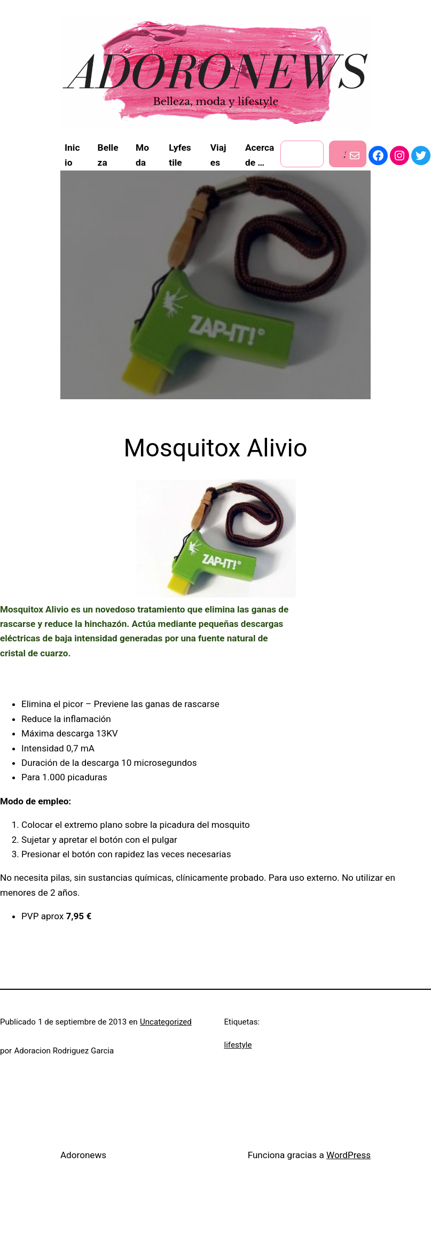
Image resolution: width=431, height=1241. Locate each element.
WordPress (348, 1155)
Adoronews (83, 1155)
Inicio (72, 155)
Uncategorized (166, 1022)
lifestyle (238, 1045)
